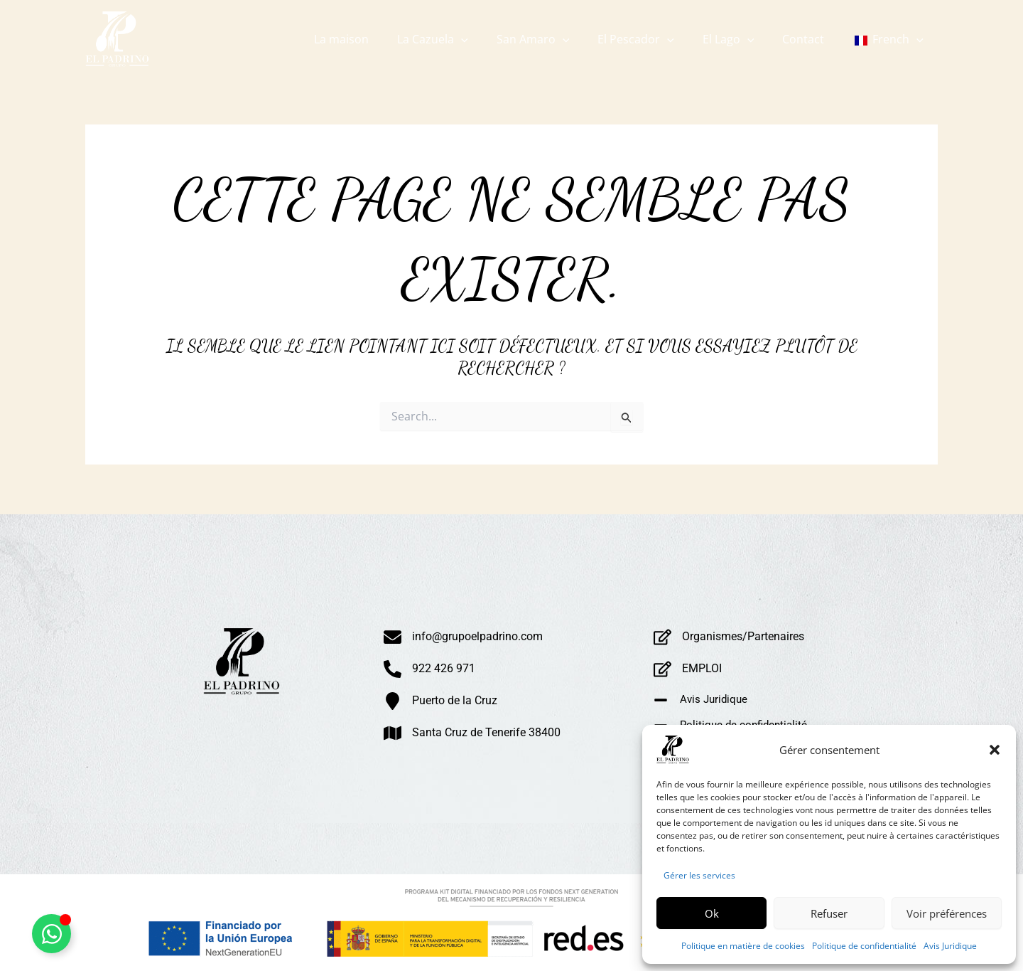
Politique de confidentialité (864, 946)
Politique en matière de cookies (743, 946)
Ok (712, 913)
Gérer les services (699, 875)
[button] (994, 750)
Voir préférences (946, 913)
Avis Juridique (950, 946)
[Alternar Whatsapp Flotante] (51, 933)
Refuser (829, 913)
